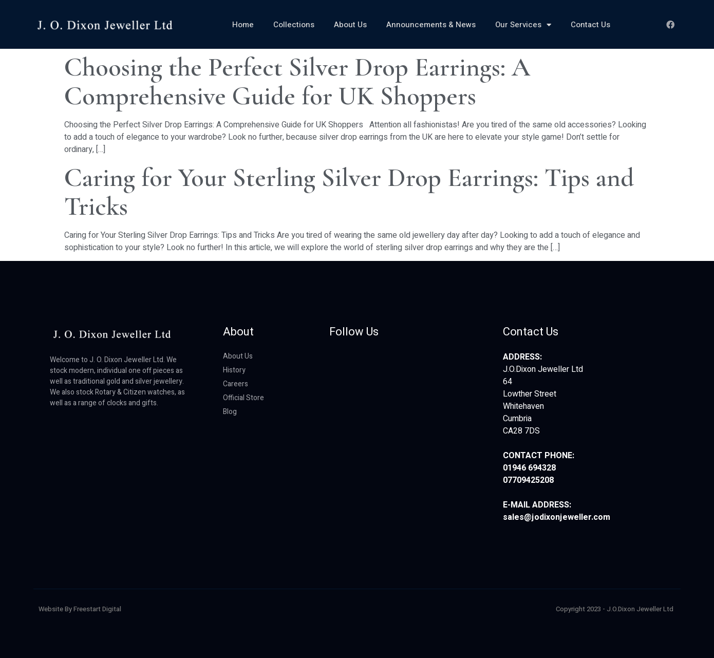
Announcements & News (431, 24)
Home (243, 24)
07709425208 (528, 480)
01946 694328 (529, 468)
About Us (350, 24)
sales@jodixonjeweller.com (556, 517)
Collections (293, 24)
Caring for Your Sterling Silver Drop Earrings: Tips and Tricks (349, 192)
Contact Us (590, 24)
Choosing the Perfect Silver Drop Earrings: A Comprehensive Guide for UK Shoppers (297, 81)
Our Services (523, 25)
